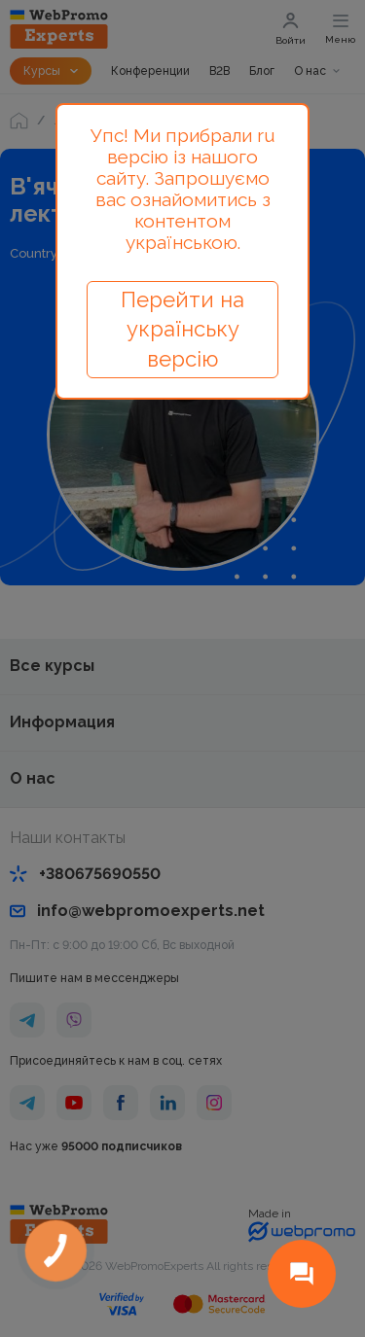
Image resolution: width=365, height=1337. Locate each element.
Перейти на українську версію (182, 329)
